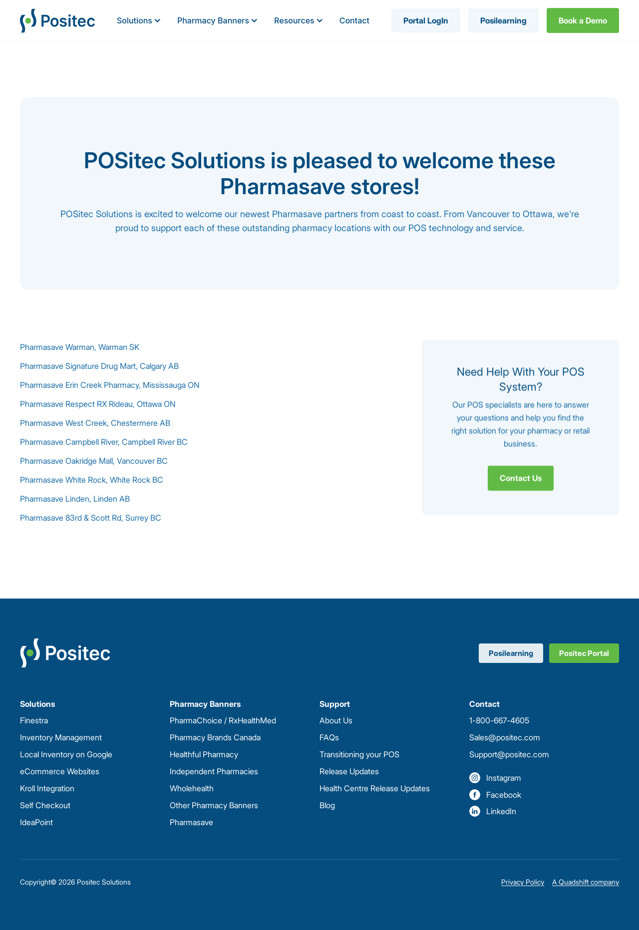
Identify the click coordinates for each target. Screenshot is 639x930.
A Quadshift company (585, 882)
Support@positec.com (509, 754)
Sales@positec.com (504, 737)
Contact (354, 20)
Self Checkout (45, 805)
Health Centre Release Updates (375, 788)
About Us (336, 720)
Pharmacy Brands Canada (215, 737)
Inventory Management (61, 737)
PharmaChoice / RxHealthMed (223, 720)
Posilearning (503, 20)
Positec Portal (584, 653)
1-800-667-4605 (499, 720)
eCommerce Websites (59, 771)
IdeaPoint (36, 822)
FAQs (329, 737)
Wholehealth (192, 788)
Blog (327, 805)
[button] (139, 20)
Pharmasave (191, 822)
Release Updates (349, 771)
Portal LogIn (425, 20)
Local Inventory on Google (66, 754)
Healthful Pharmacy (204, 754)
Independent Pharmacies (214, 771)
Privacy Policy (522, 882)
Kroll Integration (47, 788)
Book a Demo (583, 20)
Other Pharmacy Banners (214, 805)
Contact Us (521, 478)
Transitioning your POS (359, 754)
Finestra (34, 720)
